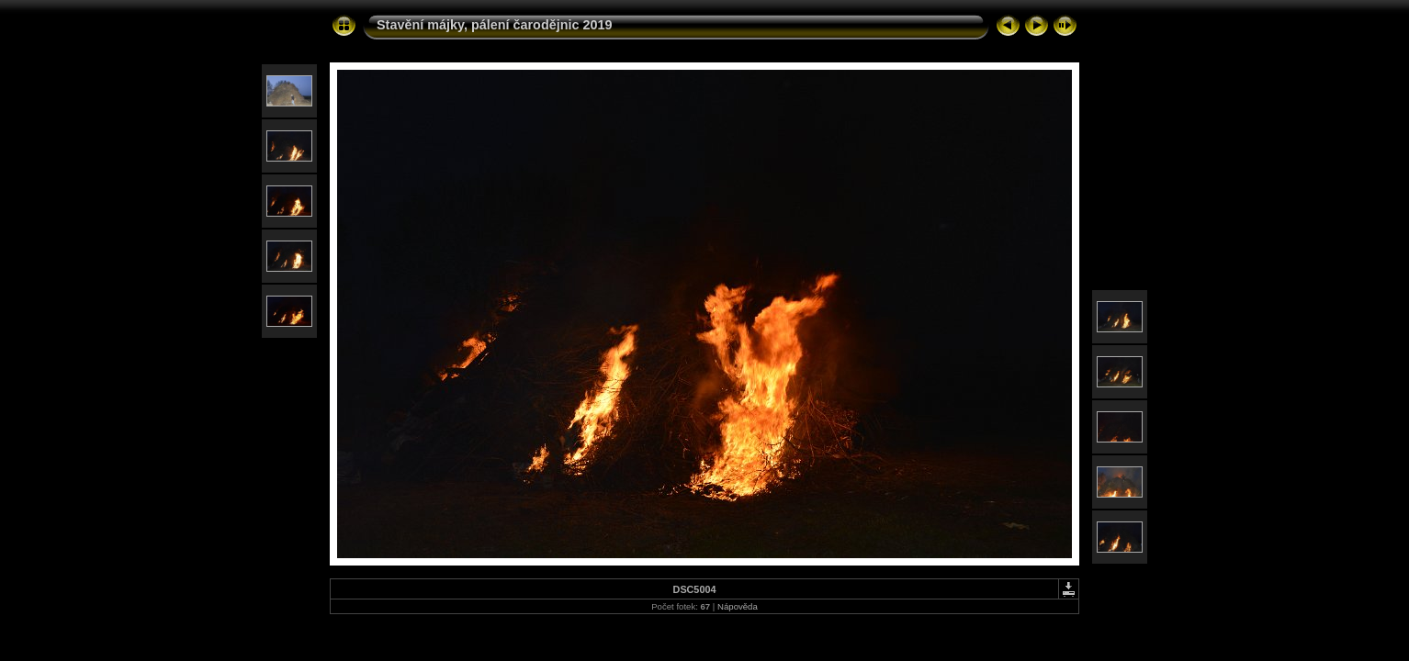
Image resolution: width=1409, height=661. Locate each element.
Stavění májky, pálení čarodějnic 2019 (495, 24)
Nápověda (737, 606)
